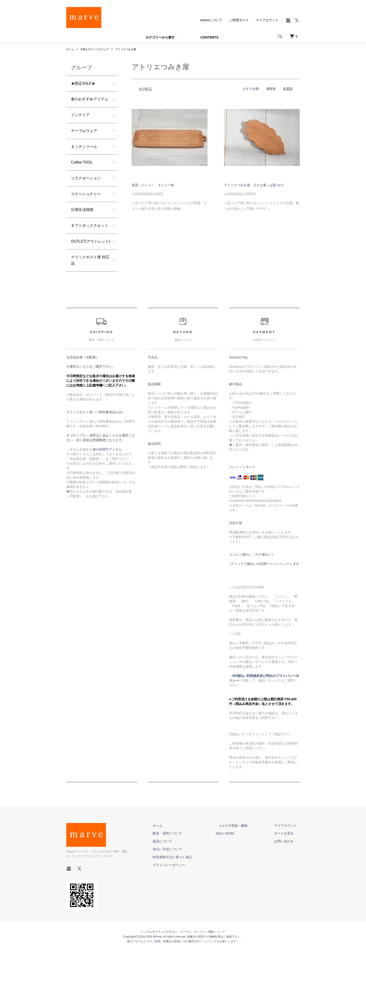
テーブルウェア (85, 141)
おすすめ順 (251, 89)
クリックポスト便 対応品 (88, 293)
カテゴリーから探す (160, 37)
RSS (229, 866)
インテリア (81, 124)
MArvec (157, 969)
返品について (176, 874)
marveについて (211, 20)
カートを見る (286, 866)
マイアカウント (267, 20)
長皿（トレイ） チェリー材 (153, 185)
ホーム (70, 49)
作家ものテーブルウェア (96, 49)
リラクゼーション (88, 191)
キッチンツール (85, 158)
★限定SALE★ (85, 84)
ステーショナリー (88, 208)
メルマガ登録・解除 (241, 859)
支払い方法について (181, 882)
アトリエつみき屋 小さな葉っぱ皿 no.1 (253, 185)
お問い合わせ (286, 874)
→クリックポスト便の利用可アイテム (94, 483)
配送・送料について (181, 866)
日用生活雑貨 (83, 224)
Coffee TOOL (83, 174)
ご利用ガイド (239, 20)
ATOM (240, 866)
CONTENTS (209, 37)
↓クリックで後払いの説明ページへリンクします (264, 597)
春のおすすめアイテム (88, 104)
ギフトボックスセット (88, 245)
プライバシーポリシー (182, 898)
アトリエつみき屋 (130, 49)
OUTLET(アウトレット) (88, 269)
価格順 (271, 89)
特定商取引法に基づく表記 (185, 890)
